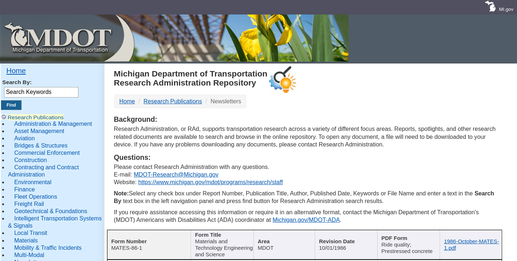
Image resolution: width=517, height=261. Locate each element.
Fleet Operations (35, 197)
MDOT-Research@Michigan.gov (176, 174)
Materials (26, 240)
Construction (30, 160)
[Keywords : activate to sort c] (408, 240)
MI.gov (506, 9)
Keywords (406, 235)
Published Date (343, 235)
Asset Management (39, 131)
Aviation (24, 138)
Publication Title (218, 235)
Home (16, 71)
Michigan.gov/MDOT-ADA (306, 219)
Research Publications (36, 117)
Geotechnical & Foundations (50, 211)
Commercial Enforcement (47, 153)
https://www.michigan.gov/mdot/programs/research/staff (210, 182)
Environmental (32, 182)
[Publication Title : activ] (221, 240)
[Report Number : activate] (148, 240)
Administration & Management (53, 124)
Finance (24, 189)
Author (281, 235)
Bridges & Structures (41, 145)
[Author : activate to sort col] (283, 240)
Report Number (145, 235)
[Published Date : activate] (345, 240)
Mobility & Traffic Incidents (48, 248)
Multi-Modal (29, 255)
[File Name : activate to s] (471, 240)
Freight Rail (29, 204)
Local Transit (30, 233)
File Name (468, 235)
